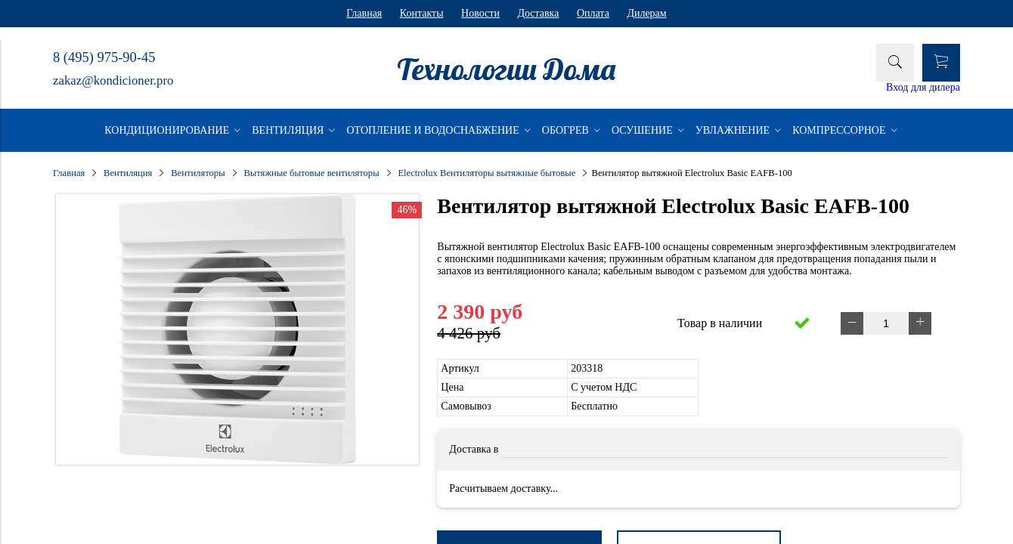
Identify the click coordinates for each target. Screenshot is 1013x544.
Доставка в (473, 449)
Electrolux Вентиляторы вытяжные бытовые (486, 173)
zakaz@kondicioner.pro (113, 80)
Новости (480, 13)
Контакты (422, 13)
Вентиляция (128, 173)
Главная (364, 13)
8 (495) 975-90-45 (104, 57)
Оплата (593, 13)
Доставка (538, 13)
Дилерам (646, 13)
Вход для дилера (923, 87)
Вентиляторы (198, 173)
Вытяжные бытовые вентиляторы (311, 173)
